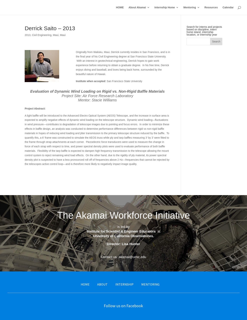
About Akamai (137, 7)
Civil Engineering (41, 35)
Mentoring (189, 7)
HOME (120, 7)
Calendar (228, 7)
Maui (55, 35)
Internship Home (164, 7)
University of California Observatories (123, 236)
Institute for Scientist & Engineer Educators (121, 231)
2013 (27, 35)
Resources (211, 7)
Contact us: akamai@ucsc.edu (123, 257)
